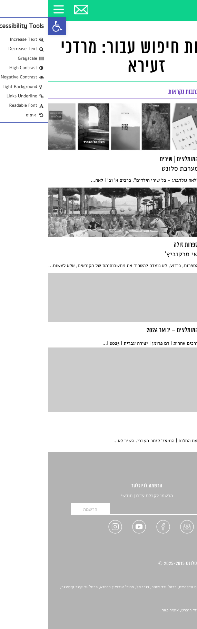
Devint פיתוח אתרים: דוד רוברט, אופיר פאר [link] (150, 610)
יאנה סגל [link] (167, 603)
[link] (9, 26)
